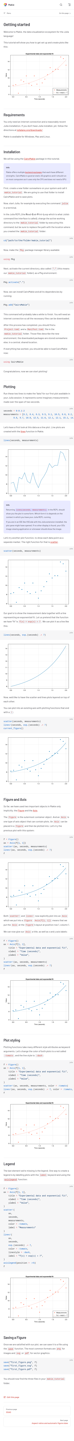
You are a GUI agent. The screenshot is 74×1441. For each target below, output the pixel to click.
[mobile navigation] (69, 5)
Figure (21, 810)
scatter (54, 541)
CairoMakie (29, 158)
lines (23, 431)
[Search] (61, 5)
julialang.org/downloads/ (30, 130)
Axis (35, 810)
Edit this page (11, 1397)
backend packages (33, 172)
